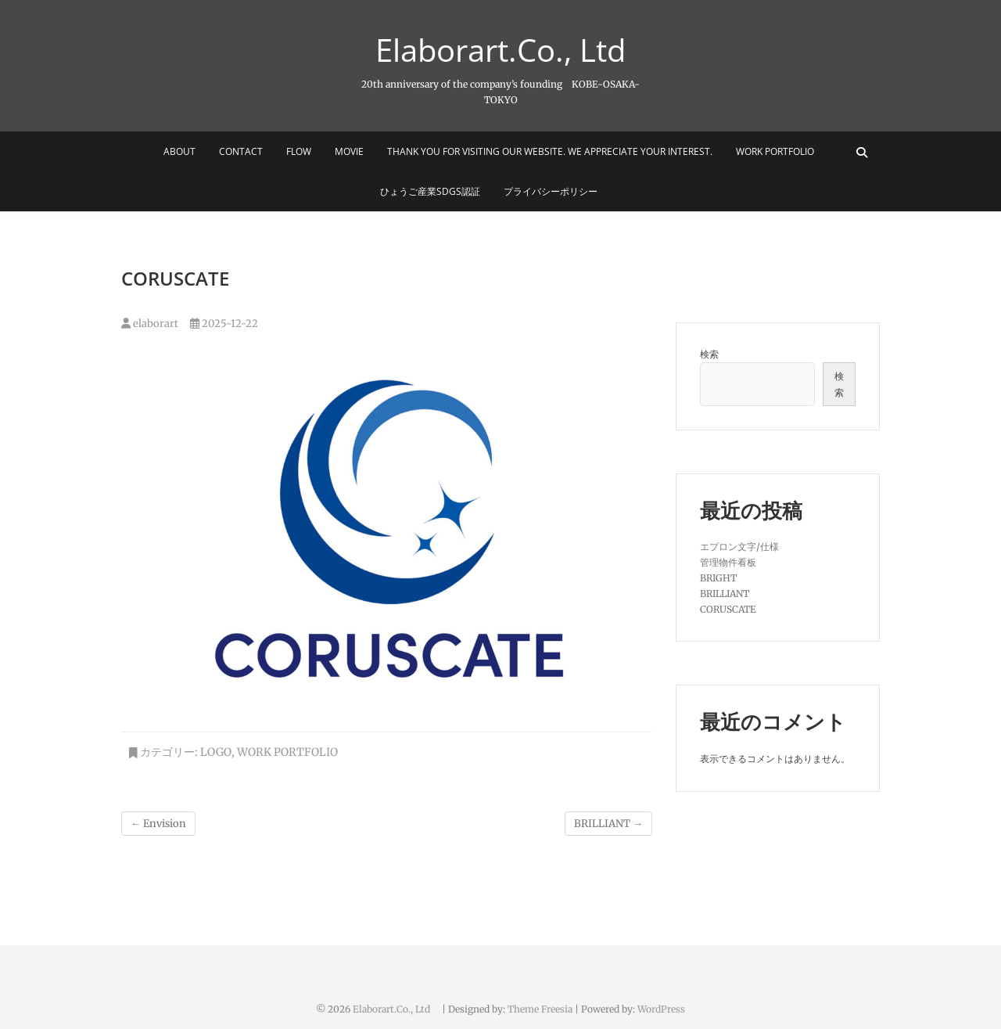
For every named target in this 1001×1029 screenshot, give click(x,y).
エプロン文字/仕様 (739, 546)
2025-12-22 (224, 323)
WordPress (661, 1009)
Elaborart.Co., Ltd (513, 50)
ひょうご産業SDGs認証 (430, 191)
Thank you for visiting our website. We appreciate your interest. (549, 151)
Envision (158, 823)
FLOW (298, 151)
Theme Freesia (540, 1009)
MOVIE (349, 151)
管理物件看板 (728, 562)
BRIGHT (718, 578)
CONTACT (241, 151)
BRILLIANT (608, 823)
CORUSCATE (728, 609)
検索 (709, 354)
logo (215, 752)
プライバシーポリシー (550, 191)
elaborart (149, 323)
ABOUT (179, 151)
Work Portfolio (775, 151)
